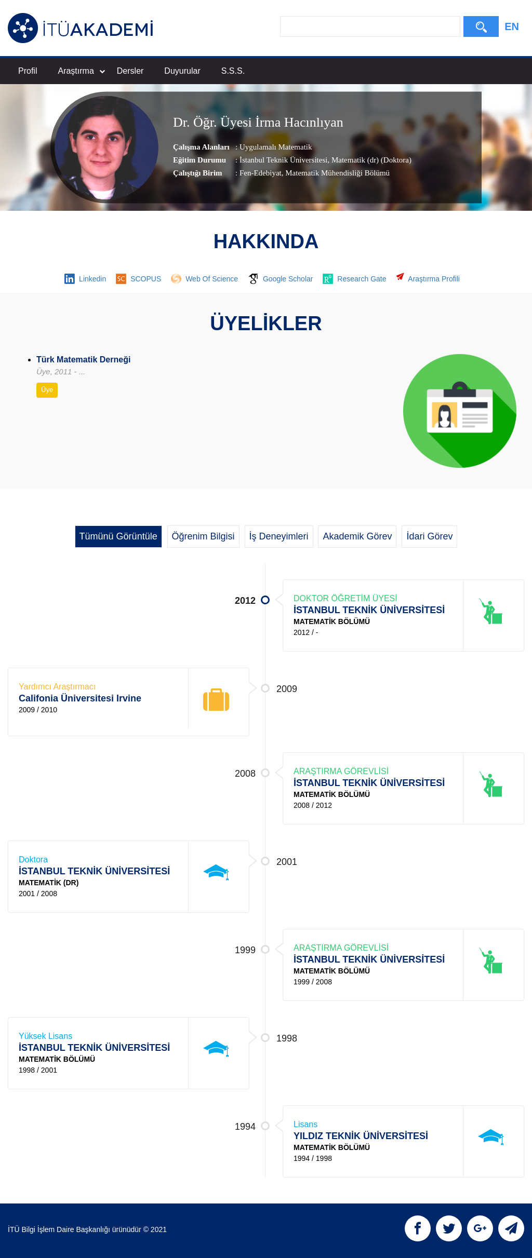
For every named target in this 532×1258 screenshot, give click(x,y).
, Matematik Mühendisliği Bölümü (336, 173)
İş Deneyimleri (279, 536)
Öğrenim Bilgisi (203, 536)
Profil (27, 70)
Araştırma (81, 70)
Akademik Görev (357, 536)
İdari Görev (429, 536)
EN (511, 26)
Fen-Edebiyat (261, 173)
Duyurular (182, 70)
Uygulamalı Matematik (276, 147)
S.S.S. (233, 70)
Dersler (130, 70)
